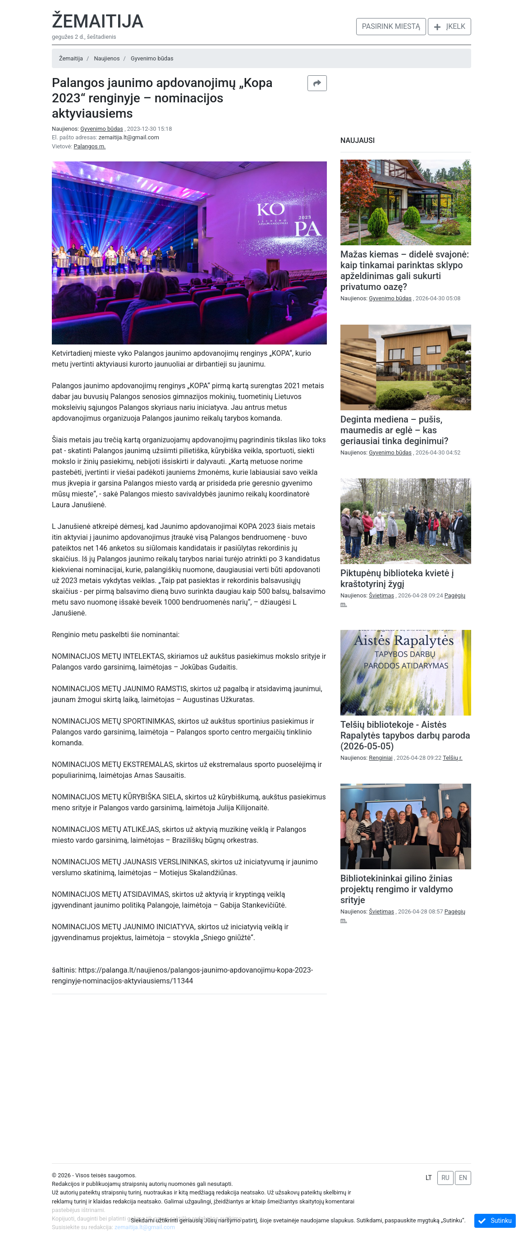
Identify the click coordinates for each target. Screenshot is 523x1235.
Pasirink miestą (391, 26)
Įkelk (449, 26)
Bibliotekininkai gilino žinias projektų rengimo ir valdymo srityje (396, 889)
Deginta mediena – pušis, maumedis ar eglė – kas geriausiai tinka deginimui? (394, 430)
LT (429, 1177)
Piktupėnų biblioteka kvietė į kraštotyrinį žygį (397, 578)
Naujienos (106, 58)
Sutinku (495, 1221)
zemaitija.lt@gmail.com (129, 137)
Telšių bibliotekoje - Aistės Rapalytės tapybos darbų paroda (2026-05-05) (405, 735)
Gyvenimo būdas (152, 58)
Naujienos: (88, 128)
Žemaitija (97, 21)
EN (463, 1177)
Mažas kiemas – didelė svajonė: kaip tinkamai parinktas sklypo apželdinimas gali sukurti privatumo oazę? (404, 270)
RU (445, 1177)
